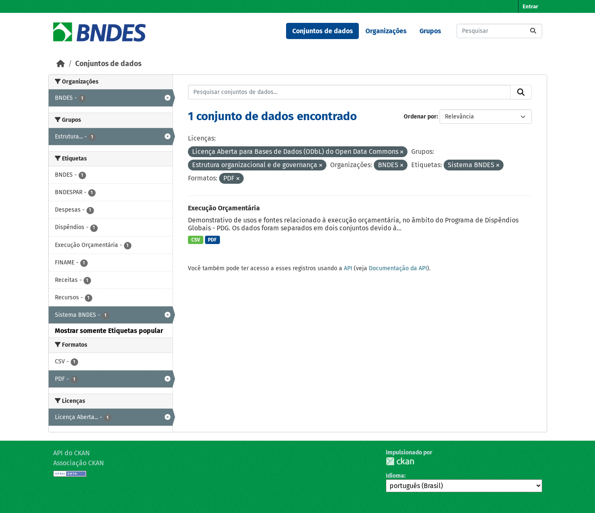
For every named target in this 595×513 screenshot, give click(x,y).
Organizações (386, 31)
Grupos (430, 31)
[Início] (61, 63)
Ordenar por (420, 116)
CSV (195, 240)
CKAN (400, 461)
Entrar (530, 6)
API (348, 268)
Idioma (395, 475)
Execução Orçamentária (224, 208)
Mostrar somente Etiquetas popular (109, 331)
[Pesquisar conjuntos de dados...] (499, 31)
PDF (212, 240)
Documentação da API (398, 268)
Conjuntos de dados (322, 31)
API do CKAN (71, 453)
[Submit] (533, 31)
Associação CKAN (78, 463)
